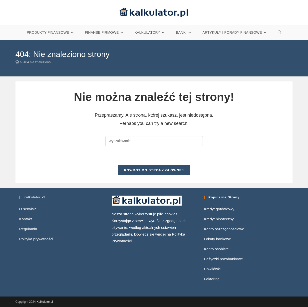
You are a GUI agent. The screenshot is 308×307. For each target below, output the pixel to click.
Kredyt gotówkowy (219, 209)
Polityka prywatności (36, 239)
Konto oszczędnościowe (224, 229)
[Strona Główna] (17, 62)
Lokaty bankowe (217, 239)
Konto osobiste (216, 249)
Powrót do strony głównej (154, 170)
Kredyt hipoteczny (219, 219)
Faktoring (212, 279)
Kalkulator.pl (44, 302)
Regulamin (28, 229)
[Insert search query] (154, 141)
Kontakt (25, 219)
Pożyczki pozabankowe (223, 259)
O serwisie (28, 209)
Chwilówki (212, 269)
